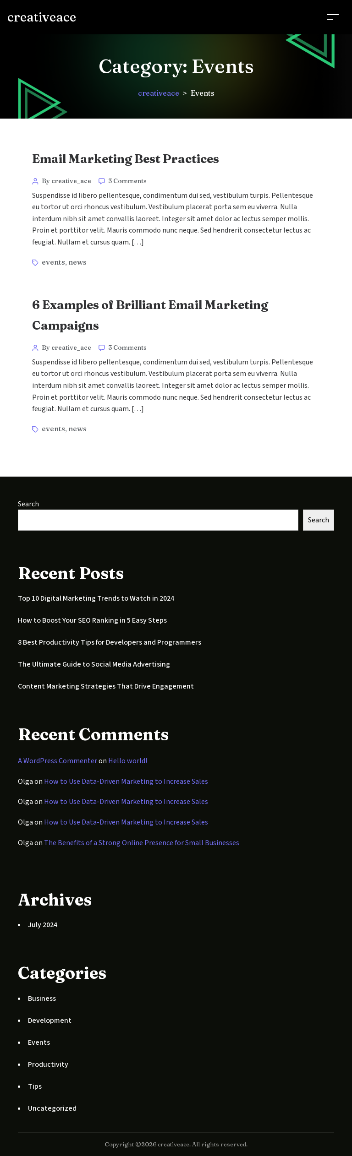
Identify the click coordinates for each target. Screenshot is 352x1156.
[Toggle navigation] (333, 16)
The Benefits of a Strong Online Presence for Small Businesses (141, 843)
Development (50, 1020)
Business (42, 998)
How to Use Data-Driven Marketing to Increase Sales (126, 781)
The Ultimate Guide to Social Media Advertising (94, 664)
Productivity (48, 1064)
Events (39, 1042)
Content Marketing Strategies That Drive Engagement (106, 686)
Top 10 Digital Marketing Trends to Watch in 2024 (96, 598)
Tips (35, 1086)
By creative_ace (66, 181)
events (53, 261)
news (77, 261)
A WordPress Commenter (57, 761)
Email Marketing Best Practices (125, 159)
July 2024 (42, 925)
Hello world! (127, 761)
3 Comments (127, 181)
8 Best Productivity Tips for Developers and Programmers (109, 642)
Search (28, 504)
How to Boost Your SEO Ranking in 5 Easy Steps (92, 620)
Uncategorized (52, 1108)
